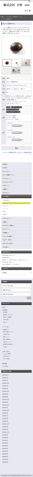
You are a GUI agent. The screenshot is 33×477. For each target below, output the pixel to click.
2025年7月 (5, 380)
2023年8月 (5, 396)
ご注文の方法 (6, 334)
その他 (5, 214)
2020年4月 (5, 421)
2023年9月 (5, 394)
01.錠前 (5, 164)
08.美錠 (5, 189)
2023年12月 (5, 391)
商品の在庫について (8, 331)
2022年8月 (5, 402)
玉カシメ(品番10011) (6, 18)
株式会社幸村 (16, 475)
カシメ (21, 16)
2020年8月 (5, 413)
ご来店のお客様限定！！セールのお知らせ (10, 264)
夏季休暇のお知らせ (6, 257)
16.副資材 (6, 232)
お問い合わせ (6, 351)
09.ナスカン (6, 192)
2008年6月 (5, 456)
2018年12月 (5, 432)
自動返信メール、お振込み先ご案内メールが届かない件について (15, 259)
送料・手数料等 (6, 339)
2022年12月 (5, 399)
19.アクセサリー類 (8, 243)
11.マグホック (7, 218)
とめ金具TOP (15, 16)
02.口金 (5, 167)
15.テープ (6, 229)
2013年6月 (5, 443)
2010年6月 (5, 451)
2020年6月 (5, 416)
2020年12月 (5, 410)
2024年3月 (5, 388)
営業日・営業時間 (7, 317)
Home (3, 307)
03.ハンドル (6, 171)
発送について (6, 336)
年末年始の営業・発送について (8, 255)
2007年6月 (5, 459)
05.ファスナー (7, 178)
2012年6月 (5, 445)
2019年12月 (5, 424)
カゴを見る (5, 366)
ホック (5, 206)
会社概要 (4, 310)
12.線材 (5, 222)
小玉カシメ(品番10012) (24, 153)
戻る (16, 148)
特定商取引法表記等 (8, 344)
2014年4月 (5, 440)
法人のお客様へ (6, 358)
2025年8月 (5, 377)
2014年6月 (5, 435)
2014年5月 (5, 437)
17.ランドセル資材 (8, 236)
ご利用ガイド (6, 329)
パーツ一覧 (7, 16)
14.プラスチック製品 (9, 225)
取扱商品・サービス (8, 314)
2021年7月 (5, 407)
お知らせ (5, 322)
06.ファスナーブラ (8, 182)
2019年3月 (5, 429)
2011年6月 (5, 448)
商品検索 (4, 363)
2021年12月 (5, 405)
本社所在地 (5, 319)
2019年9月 (5, 426)
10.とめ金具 (6, 196)
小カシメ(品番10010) (8, 152)
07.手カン (6, 185)
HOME (2, 16)
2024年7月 (5, 386)
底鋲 (4, 211)
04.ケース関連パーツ (9, 174)
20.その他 (6, 247)
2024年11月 (5, 383)
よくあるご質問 (6, 353)
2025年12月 (5, 375)
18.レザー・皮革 (7, 239)
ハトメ (5, 208)
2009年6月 (5, 454)
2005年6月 (5, 462)
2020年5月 (5, 418)
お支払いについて (7, 341)
